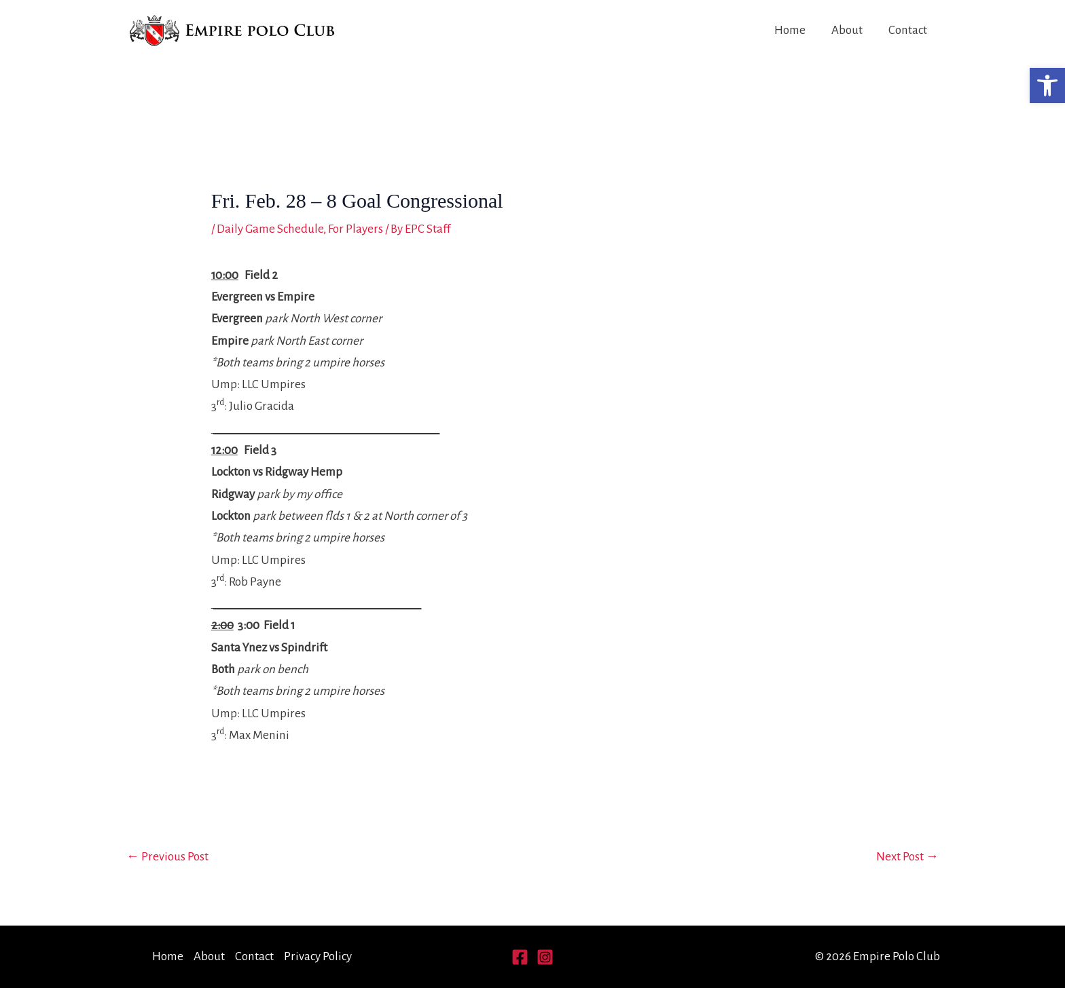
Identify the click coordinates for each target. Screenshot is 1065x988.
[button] (1047, 85)
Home (790, 30)
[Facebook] (519, 957)
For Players (355, 229)
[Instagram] (545, 957)
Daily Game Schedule (270, 229)
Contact (907, 30)
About (847, 30)
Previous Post (167, 856)
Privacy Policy (318, 956)
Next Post (907, 856)
